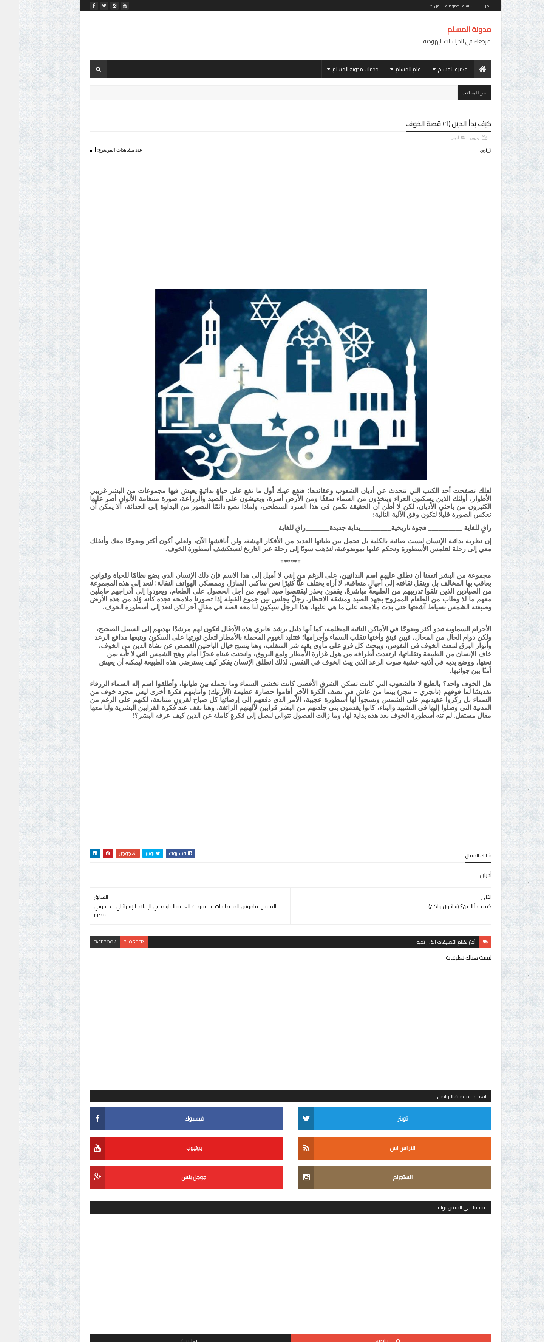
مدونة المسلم (451, 29)
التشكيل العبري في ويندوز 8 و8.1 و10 (119, 638)
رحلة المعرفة (95, 925)
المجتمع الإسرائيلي (167, 912)
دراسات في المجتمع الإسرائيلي (154, 925)
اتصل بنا (467, 5)
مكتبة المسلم (434, 69)
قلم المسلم (389, 69)
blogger (249, 1017)
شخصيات (153, 939)
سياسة (180, 939)
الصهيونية (114, 872)
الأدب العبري (120, 846)
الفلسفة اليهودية (135, 886)
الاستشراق (176, 859)
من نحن (415, 5)
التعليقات (101, 368)
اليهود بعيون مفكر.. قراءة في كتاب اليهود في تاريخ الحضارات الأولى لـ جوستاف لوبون (114, 597)
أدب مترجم (176, 846)
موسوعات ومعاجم (168, 965)
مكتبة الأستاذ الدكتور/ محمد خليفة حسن (145, 952)
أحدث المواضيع (162, 368)
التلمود (180, 872)
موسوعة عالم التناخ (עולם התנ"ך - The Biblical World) (117, 429)
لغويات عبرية (119, 939)
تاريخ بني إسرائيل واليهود (110, 912)
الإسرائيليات (141, 859)
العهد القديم (175, 886)
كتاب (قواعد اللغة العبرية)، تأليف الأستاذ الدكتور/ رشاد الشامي (116, 469)
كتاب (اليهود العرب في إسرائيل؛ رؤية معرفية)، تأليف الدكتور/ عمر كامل (121, 510)
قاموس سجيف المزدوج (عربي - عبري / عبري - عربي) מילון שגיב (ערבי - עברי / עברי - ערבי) (117, 389)
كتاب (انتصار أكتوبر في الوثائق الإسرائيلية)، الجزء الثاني (116, 552)
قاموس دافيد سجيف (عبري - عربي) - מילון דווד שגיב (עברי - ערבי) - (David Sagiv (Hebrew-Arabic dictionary (119, 685)
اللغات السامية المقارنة (113, 899)
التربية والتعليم (103, 859)
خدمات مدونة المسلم (337, 69)
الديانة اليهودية (148, 872)
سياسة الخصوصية (441, 5)
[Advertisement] (208, 36)
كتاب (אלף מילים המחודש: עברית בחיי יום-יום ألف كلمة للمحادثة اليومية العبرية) (118, 728)
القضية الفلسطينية (168, 899)
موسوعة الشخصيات (116, 965)
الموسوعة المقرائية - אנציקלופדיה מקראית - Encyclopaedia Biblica (121, 767)
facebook (220, 1017)
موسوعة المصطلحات (164, 978)
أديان (436, 136)
